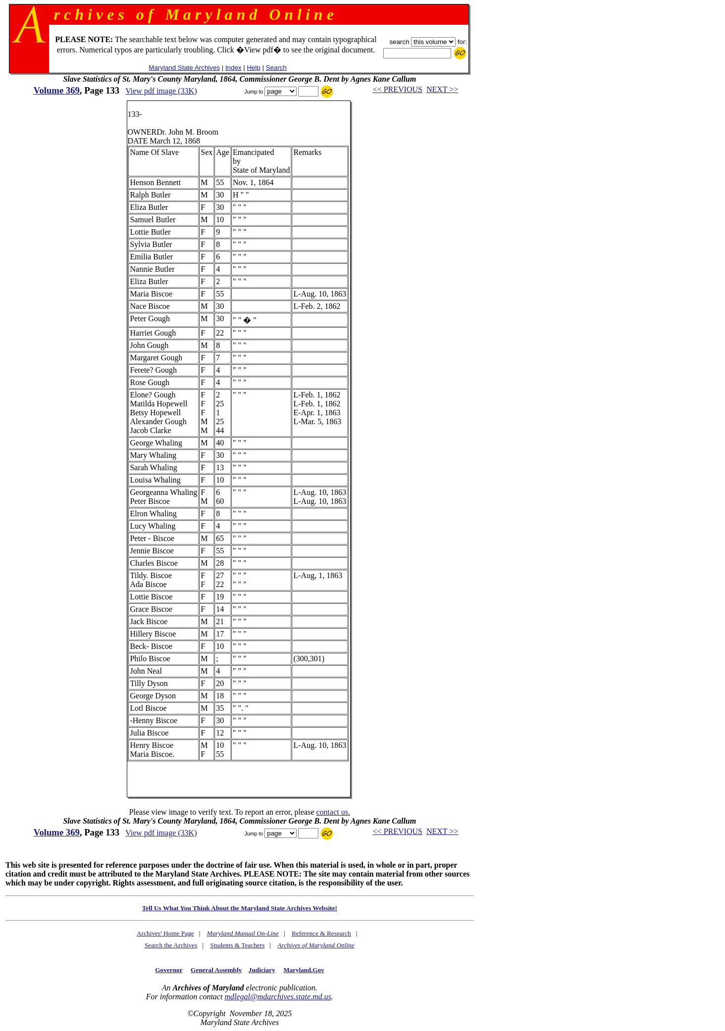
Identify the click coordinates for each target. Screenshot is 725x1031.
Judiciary (262, 970)
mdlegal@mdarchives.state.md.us (277, 996)
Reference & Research (321, 933)
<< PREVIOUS (397, 89)
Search (276, 67)
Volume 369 (57, 90)
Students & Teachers (237, 945)
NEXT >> (442, 89)
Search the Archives (171, 945)
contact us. (333, 812)
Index (233, 67)
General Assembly (216, 970)
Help (253, 67)
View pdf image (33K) (161, 91)
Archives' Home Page (165, 933)
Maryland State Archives (184, 67)
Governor (168, 970)
